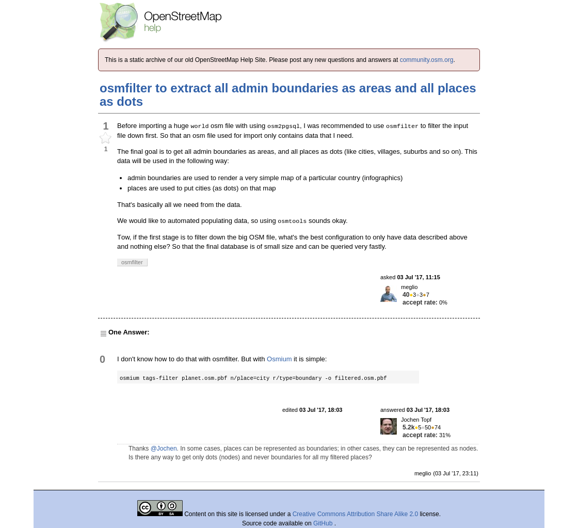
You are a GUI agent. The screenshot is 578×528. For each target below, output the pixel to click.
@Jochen (164, 448)
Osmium (279, 359)
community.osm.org (427, 59)
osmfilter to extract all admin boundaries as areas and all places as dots (288, 94)
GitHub (323, 523)
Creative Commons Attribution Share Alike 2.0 (355, 514)
